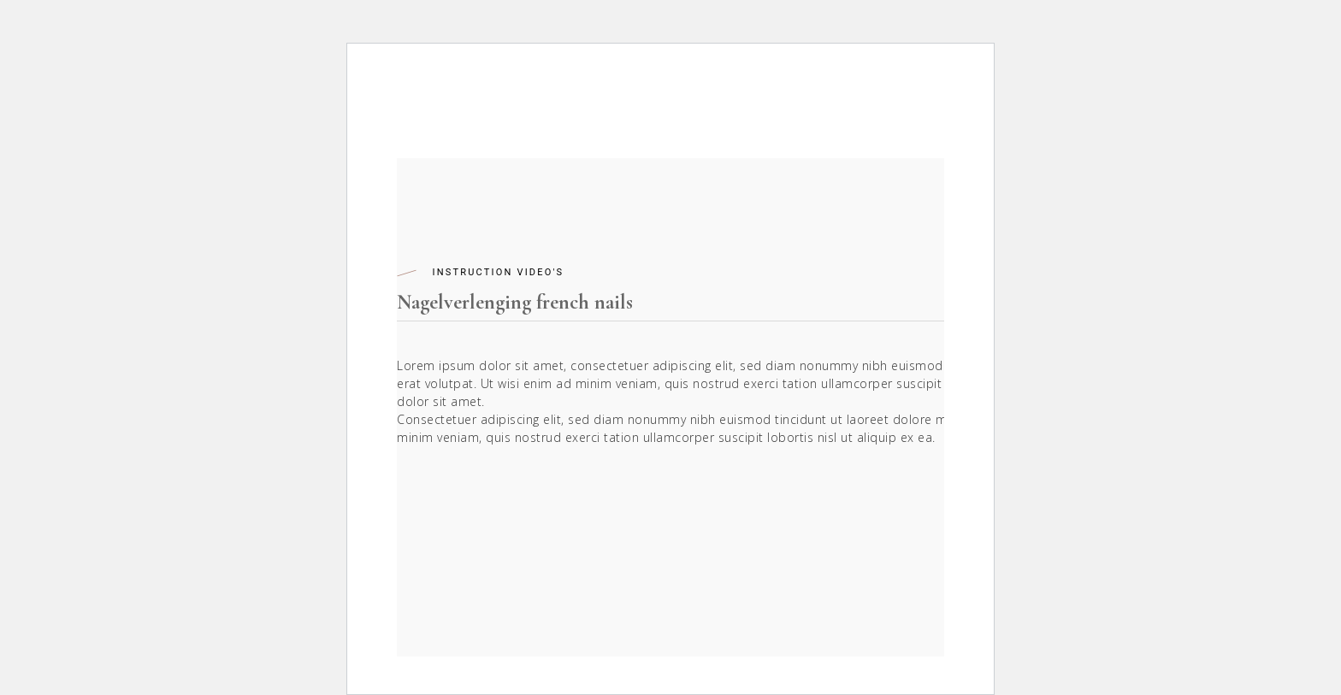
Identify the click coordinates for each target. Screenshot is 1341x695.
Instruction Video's (498, 272)
